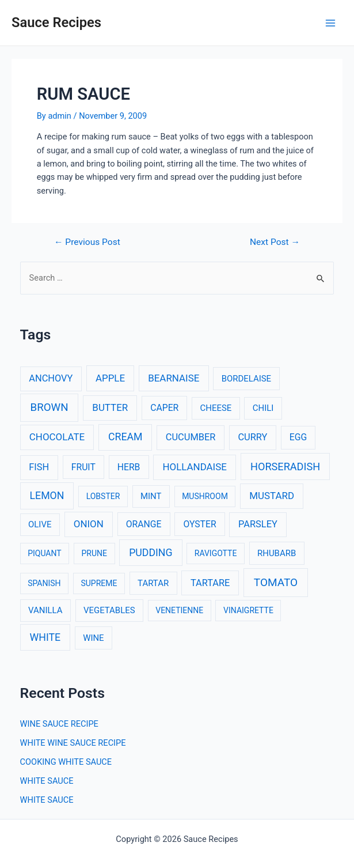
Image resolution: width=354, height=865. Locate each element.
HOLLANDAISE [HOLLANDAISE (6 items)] (194, 467)
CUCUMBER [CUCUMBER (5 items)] (190, 437)
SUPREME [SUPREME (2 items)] (99, 583)
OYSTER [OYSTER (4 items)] (199, 524)
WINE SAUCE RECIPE (59, 724)
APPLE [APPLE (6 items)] (110, 378)
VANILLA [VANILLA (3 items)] (45, 610)
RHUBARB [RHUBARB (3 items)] (276, 553)
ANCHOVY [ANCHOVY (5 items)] (51, 378)
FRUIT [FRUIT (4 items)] (83, 467)
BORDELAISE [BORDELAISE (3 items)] (246, 378)
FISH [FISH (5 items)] (39, 467)
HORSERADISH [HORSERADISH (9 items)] (285, 466)
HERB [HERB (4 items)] (128, 467)
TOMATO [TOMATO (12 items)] (276, 582)
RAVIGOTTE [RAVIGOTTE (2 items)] (216, 553)
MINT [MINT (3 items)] (150, 496)
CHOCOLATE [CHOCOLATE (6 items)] (57, 437)
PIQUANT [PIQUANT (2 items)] (44, 553)
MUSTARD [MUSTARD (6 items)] (271, 495)
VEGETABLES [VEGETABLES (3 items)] (109, 610)
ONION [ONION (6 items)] (89, 524)
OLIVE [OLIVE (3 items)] (39, 524)
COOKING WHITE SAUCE (66, 762)
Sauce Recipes (56, 22)
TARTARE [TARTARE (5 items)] (210, 582)
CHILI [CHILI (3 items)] (263, 408)
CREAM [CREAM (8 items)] (125, 437)
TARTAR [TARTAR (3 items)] (153, 583)
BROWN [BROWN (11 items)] (49, 407)
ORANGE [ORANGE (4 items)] (144, 524)
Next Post (275, 242)
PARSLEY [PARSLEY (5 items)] (257, 524)
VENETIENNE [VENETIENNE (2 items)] (179, 610)
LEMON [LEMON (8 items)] (47, 495)
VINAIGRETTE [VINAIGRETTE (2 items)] (248, 610)
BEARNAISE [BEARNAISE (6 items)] (173, 378)
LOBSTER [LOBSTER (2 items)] (103, 496)
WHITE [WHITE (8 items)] (45, 637)
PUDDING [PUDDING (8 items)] (150, 552)
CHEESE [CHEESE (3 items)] (216, 408)
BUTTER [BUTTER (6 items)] (110, 407)
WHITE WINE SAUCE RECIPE (73, 743)
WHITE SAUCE (47, 781)
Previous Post (87, 242)
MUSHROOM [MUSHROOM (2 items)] (205, 496)
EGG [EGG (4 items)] (298, 437)
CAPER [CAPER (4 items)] (164, 407)
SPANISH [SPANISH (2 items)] (44, 583)
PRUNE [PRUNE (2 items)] (93, 553)
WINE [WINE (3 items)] (93, 638)
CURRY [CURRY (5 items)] (252, 437)
